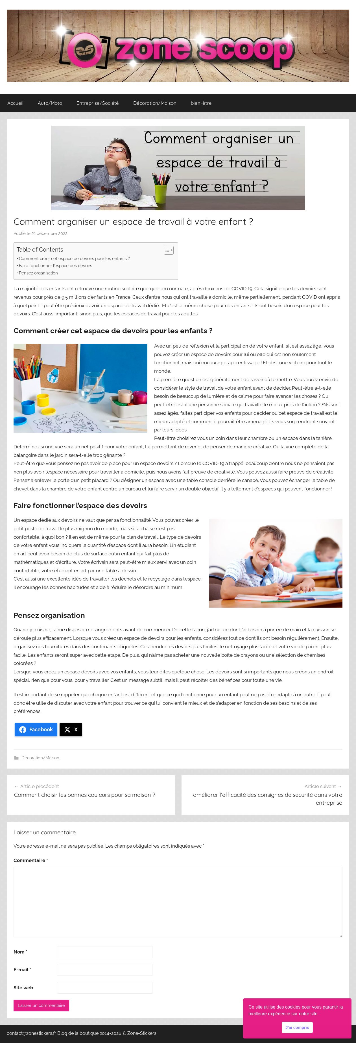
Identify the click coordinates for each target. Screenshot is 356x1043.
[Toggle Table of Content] (166, 250)
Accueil (15, 103)
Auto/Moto (50, 103)
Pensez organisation (38, 273)
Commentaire (31, 860)
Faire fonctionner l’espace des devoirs (55, 265)
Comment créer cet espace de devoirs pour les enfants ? (74, 258)
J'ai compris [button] (297, 1027)
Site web (23, 987)
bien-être (201, 103)
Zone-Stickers (141, 1033)
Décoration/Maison (154, 103)
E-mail (22, 969)
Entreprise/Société (98, 103)
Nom (20, 952)
